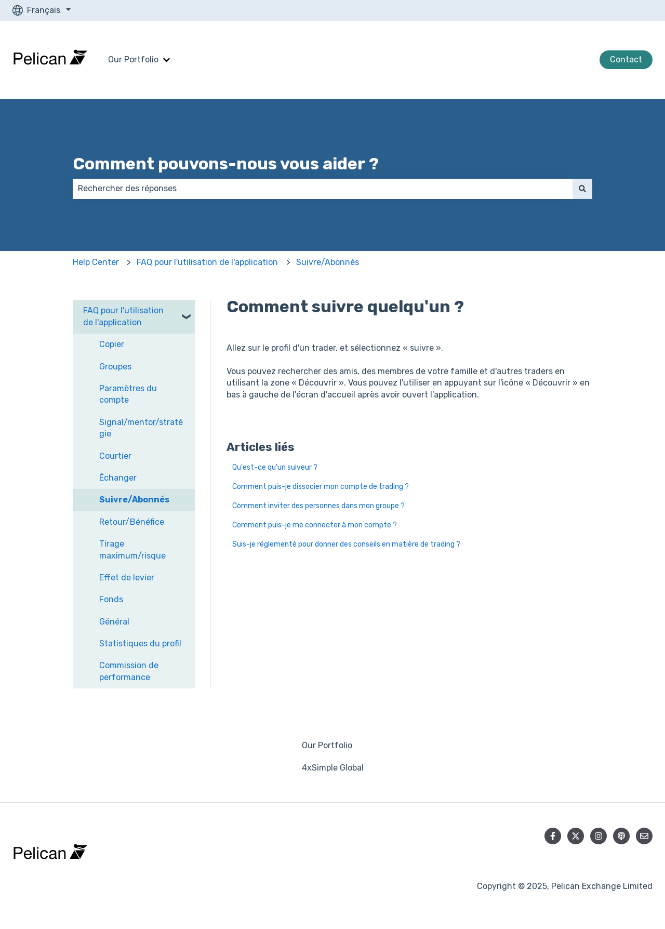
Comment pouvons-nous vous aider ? (226, 164)
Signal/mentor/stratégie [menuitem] (141, 428)
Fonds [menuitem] (111, 599)
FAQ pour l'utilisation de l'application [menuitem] (123, 316)
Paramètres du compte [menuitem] (128, 394)
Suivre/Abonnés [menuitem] (134, 500)
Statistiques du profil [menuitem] (140, 643)
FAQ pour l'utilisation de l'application (207, 262)
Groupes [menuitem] (115, 366)
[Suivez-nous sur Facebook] (552, 836)
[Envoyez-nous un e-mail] (644, 836)
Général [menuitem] (114, 622)
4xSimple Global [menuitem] (333, 768)
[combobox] (323, 188)
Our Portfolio (133, 59)
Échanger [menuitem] (118, 478)
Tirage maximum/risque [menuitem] (132, 549)
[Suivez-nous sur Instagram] (598, 836)
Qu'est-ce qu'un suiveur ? (274, 467)
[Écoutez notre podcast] (621, 836)
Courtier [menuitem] (115, 456)
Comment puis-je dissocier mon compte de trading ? (320, 486)
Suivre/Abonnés (327, 262)
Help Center (96, 262)
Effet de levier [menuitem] (126, 577)
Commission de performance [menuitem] (128, 671)
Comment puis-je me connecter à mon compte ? (314, 525)
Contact (626, 59)
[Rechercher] (582, 188)
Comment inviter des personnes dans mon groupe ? (318, 505)
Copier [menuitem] (111, 344)
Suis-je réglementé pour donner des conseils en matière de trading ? (346, 544)
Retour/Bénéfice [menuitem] (131, 522)
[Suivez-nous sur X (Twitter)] (575, 836)
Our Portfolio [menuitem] (327, 745)
